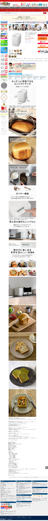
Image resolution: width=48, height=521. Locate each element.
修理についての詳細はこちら (20, 489)
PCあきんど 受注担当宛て (7, 491)
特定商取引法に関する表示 (3, 516)
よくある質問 (39, 7)
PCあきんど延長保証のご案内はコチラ (27, 74)
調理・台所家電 (12, 477)
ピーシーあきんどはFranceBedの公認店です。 (4, 93)
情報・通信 (41, 9)
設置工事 (15, 7)
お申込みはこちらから (4, 53)
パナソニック (21, 477)
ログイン (6, 13)
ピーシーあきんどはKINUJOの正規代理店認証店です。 (4, 102)
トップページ (3, 7)
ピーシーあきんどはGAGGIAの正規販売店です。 (4, 89)
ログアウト (30, 516)
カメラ (37, 9)
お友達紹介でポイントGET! (4, 78)
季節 (10, 9)
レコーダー (28, 9)
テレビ (24, 9)
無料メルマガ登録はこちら (4, 72)
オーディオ (32, 9)
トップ (9, 477)
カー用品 (46, 9)
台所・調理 (19, 9)
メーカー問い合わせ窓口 (4, 65)
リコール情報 (4, 69)
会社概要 (21, 7)
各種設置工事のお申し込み (4, 46)
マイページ (43, 0)
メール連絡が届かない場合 (6, 500)
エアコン (7, 9)
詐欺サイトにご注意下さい (4, 114)
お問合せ (45, 7)
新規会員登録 (40, 0)
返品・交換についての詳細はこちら (21, 493)
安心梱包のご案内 (4, 61)
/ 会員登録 (8, 13)
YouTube (46, 0)
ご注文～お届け (33, 7)
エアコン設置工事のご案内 (4, 39)
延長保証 (9, 7)
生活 (15, 9)
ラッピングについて (4, 57)
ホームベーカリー (17, 477)
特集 (2, 9)
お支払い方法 (27, 7)
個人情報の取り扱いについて (12, 516)
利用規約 (18, 516)
